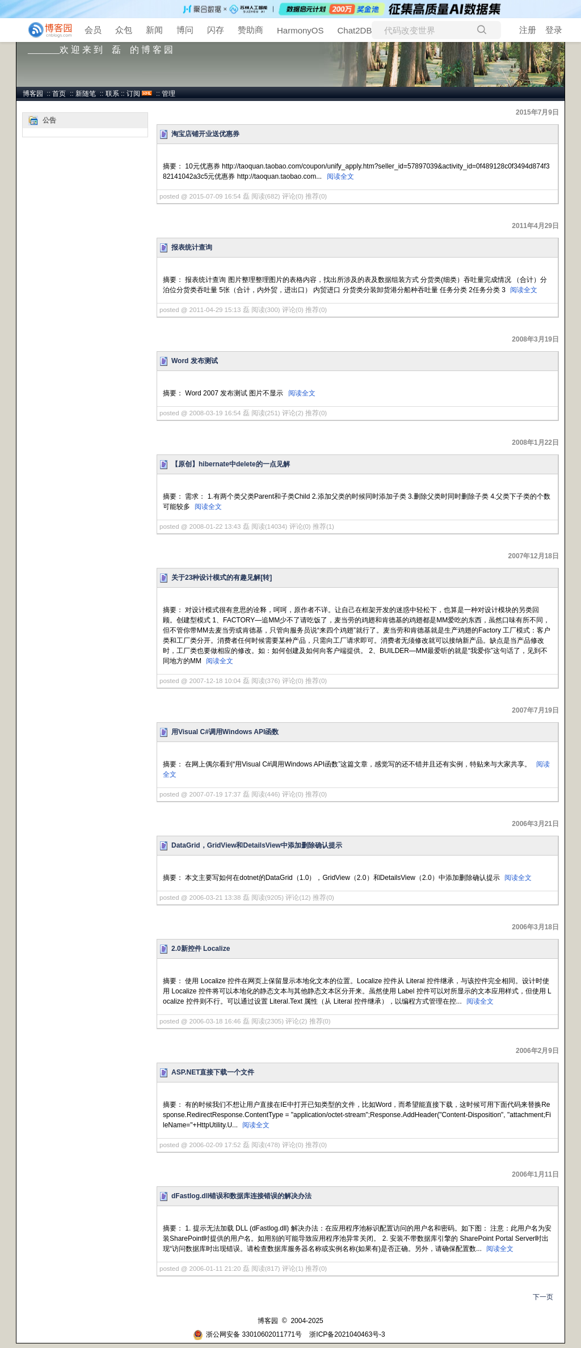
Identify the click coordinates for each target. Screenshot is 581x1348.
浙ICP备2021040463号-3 (347, 1334)
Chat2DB (355, 30)
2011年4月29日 (535, 226)
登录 (553, 30)
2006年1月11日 (535, 1174)
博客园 (33, 94)
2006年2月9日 (537, 1051)
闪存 (215, 30)
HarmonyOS (300, 30)
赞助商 (250, 30)
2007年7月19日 (535, 710)
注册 (527, 30)
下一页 (543, 1297)
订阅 (133, 94)
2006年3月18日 (535, 927)
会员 (93, 30)
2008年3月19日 (535, 339)
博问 (184, 30)
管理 (168, 94)
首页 (59, 94)
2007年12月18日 (533, 556)
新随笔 (85, 94)
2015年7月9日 (537, 112)
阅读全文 (340, 176)
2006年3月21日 (535, 824)
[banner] (45, 30)
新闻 (154, 30)
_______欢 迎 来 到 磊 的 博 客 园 (100, 49)
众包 (123, 30)
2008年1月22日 (535, 442)
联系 (112, 94)
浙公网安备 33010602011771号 (247, 1334)
